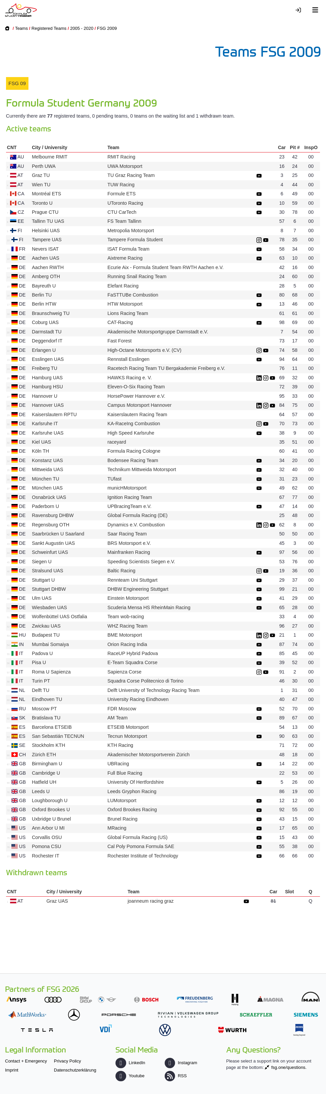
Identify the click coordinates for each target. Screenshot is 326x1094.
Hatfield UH (44, 782)
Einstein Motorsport (128, 598)
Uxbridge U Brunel (51, 819)
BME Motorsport (124, 635)
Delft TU (40, 690)
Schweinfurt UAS (50, 552)
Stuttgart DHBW (49, 589)
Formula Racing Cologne (133, 451)
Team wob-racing (125, 616)
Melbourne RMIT (49, 156)
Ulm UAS (42, 598)
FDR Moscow (121, 708)
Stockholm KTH (48, 745)
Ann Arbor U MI (48, 828)
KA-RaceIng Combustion (133, 423)
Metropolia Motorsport (130, 230)
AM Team (117, 717)
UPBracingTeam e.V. (129, 506)
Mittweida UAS (47, 469)
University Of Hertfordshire (135, 782)
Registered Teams (49, 28)
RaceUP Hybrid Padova (132, 653)
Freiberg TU (44, 368)
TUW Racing (121, 184)
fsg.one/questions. (289, 1067)
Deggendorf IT (47, 340)
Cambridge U (46, 773)
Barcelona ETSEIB (52, 727)
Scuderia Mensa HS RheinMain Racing (148, 607)
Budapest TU (46, 635)
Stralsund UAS (47, 570)
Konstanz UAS (47, 460)
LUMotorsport (122, 800)
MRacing (116, 828)
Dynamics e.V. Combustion (136, 524)
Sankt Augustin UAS (53, 543)
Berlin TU (42, 295)
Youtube (129, 1075)
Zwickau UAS (46, 626)
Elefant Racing (123, 285)
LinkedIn (130, 1062)
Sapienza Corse (124, 671)
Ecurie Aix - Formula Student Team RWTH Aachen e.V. (165, 267)
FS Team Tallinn (124, 221)
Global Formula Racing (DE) (137, 515)
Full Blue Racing (124, 773)
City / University (49, 147)
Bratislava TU (46, 717)
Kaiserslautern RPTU (54, 414)
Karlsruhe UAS (48, 433)
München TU (45, 478)
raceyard (116, 442)
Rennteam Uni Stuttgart (132, 580)
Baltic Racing (121, 570)
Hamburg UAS (47, 377)
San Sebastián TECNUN (58, 736)
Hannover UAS (48, 405)
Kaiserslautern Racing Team (137, 414)
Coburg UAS (45, 322)
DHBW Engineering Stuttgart (137, 589)
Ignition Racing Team (129, 497)
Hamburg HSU (47, 386)
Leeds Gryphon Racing (131, 791)
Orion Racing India (127, 644)
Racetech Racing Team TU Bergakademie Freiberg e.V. (166, 368)
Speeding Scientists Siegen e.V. (141, 561)
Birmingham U (47, 763)
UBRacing (118, 763)
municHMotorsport (127, 488)
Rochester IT (45, 855)
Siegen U (42, 561)
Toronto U (42, 203)
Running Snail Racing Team (136, 276)
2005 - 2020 (81, 28)
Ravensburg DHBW (53, 515)
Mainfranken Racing (128, 552)
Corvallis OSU (47, 837)
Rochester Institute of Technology (142, 855)
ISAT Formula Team (128, 249)
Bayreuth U (44, 285)
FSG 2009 (107, 28)
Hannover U (44, 396)
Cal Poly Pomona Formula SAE (140, 846)
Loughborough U (50, 800)
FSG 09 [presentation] (17, 83)
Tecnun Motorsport (127, 736)
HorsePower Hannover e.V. (136, 396)
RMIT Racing (121, 156)
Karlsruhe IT (45, 423)
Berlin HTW (44, 304)
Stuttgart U (43, 580)
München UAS (47, 488)
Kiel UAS (41, 442)
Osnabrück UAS (49, 497)
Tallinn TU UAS (48, 221)
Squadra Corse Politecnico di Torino (145, 681)
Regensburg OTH (50, 524)
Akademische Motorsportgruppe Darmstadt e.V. (157, 331)
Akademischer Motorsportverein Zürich (148, 754)
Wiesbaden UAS (49, 607)
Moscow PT (44, 708)
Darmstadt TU (47, 331)
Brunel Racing (122, 819)
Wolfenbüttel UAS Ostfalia (59, 616)
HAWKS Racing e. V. (129, 377)
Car (282, 147)
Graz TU (41, 175)
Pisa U (39, 662)
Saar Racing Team (127, 533)
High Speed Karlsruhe (130, 433)
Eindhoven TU (47, 699)
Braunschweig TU (51, 313)
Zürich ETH (44, 754)
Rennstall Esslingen (128, 359)
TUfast (114, 478)
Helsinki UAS (46, 230)
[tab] (17, 83)
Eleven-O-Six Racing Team (136, 386)
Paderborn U (45, 506)
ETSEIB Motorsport (128, 727)
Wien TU (41, 184)
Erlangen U (44, 350)
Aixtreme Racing (125, 258)
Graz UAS (57, 901)
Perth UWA (43, 166)
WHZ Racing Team (127, 626)
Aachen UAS (45, 258)
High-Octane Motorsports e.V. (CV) (144, 350)
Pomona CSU (46, 846)
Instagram (181, 1062)
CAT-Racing (120, 322)
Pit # (295, 147)
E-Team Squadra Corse (132, 662)
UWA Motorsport (124, 166)
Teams (21, 28)
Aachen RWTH (48, 267)
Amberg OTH (46, 276)
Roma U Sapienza (51, 671)
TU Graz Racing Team (131, 175)
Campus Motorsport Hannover (139, 405)
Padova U (42, 653)
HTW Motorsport (125, 304)
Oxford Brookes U (51, 809)
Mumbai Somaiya (50, 644)
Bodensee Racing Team (132, 460)
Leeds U (41, 791)
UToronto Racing (125, 203)
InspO (311, 147)
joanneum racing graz (151, 901)
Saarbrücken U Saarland (58, 533)
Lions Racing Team (127, 313)
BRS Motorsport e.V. (129, 543)
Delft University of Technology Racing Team (153, 690)
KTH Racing (120, 745)
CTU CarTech (122, 212)
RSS (176, 1075)
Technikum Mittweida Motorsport (141, 469)
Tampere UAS (47, 239)
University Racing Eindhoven (138, 699)
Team (113, 147)
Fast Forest (119, 340)
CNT (12, 147)
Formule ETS (121, 193)
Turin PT (41, 681)
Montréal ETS (46, 193)
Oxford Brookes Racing (132, 809)
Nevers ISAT (45, 249)
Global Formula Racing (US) (137, 837)
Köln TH (40, 451)
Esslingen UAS (48, 359)
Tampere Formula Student (135, 239)
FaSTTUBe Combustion (132, 295)
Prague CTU (45, 212)
